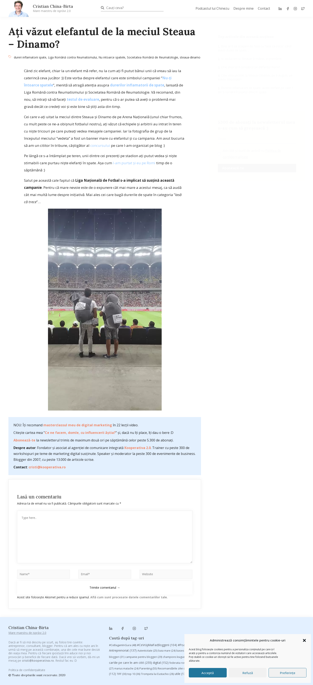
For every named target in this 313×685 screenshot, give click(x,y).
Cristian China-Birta (53, 8)
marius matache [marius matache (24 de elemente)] (126, 642)
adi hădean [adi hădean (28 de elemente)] (277, 619)
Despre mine (243, 8)
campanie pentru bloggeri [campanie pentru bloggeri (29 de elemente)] (143, 630)
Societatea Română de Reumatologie (152, 57)
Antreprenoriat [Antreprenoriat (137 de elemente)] (123, 624)
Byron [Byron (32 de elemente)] (277, 624)
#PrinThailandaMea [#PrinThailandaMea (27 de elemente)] (227, 619)
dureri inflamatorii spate (30, 57)
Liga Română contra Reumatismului (72, 57)
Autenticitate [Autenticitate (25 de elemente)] (147, 624)
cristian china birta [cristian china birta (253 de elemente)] (276, 630)
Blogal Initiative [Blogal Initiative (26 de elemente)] (204, 624)
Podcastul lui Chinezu (212, 8)
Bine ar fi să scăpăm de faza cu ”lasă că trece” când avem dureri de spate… (254, 48)
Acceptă (207, 673)
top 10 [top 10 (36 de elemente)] (133, 647)
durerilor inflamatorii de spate (137, 85)
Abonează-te (24, 440)
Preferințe (287, 673)
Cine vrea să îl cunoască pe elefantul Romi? (250, 67)
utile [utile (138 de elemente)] (181, 647)
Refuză (247, 673)
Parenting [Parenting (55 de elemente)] (148, 642)
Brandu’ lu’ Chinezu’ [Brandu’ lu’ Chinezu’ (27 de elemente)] (256, 624)
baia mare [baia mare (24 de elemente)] (167, 624)
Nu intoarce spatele (112, 57)
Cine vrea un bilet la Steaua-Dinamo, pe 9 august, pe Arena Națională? (255, 77)
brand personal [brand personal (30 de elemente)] (229, 624)
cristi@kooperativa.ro (47, 467)
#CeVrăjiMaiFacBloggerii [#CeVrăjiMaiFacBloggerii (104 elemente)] (157, 619)
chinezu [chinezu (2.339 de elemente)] (203, 630)
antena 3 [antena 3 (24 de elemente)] (295, 619)
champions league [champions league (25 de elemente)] (176, 630)
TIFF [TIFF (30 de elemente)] (122, 647)
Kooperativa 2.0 (137, 447)
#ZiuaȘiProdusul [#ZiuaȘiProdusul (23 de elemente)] (254, 619)
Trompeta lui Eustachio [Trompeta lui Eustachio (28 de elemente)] (157, 647)
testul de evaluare (83, 99)
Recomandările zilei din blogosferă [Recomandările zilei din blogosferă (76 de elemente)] (183, 642)
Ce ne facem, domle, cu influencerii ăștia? (80, 432)
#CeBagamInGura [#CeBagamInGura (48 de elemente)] (122, 619)
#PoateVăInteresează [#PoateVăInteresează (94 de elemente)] (195, 619)
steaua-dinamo (190, 57)
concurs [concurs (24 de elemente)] (251, 630)
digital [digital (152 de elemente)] (161, 637)
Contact (264, 8)
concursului (100, 145)
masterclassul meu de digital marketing (77, 425)
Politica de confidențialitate (26, 667)
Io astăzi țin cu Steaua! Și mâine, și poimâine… (252, 59)
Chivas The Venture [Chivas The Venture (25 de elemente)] (230, 630)
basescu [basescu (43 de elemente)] (184, 624)
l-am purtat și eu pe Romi (134, 162)
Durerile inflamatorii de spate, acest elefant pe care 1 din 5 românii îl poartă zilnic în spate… (255, 90)
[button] (304, 640)
